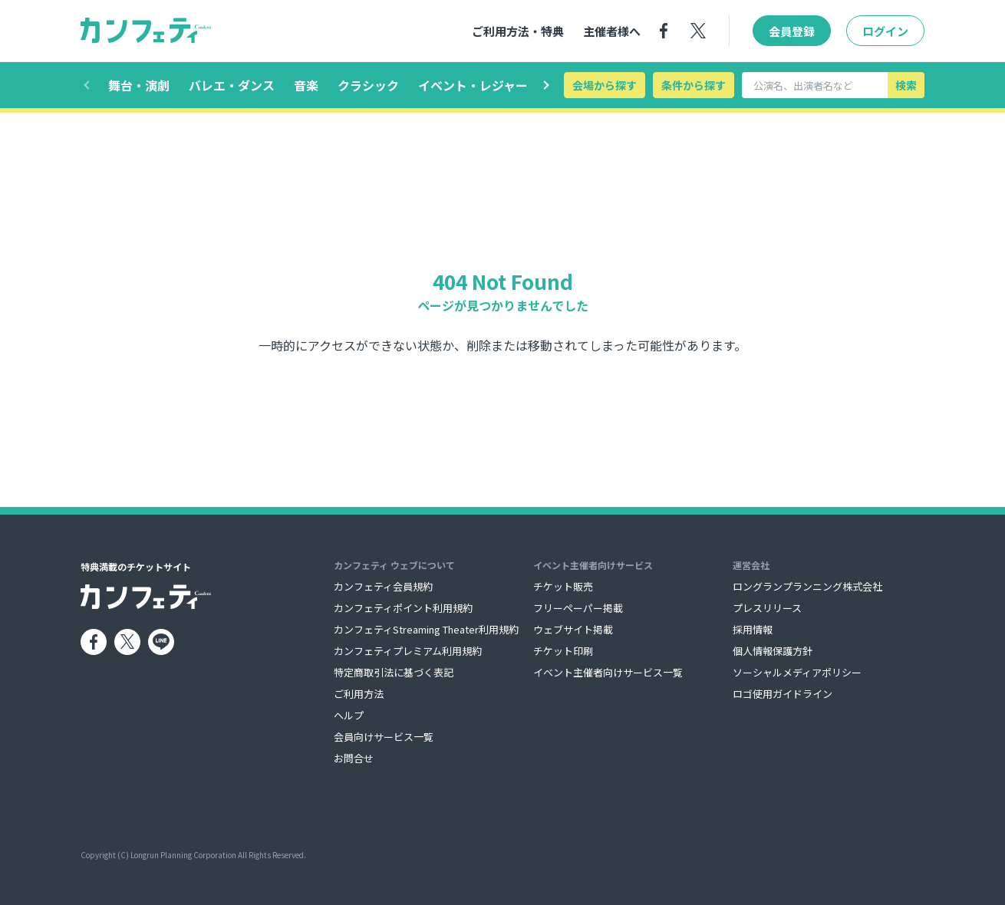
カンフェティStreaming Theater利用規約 (426, 629)
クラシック (368, 85)
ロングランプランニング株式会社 (807, 586)
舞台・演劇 (139, 85)
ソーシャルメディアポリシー (797, 672)
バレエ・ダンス (232, 85)
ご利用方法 (359, 693)
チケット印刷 (563, 650)
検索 (906, 85)
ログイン (885, 31)
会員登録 (792, 31)
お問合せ (354, 758)
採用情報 (753, 629)
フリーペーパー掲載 (578, 608)
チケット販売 (563, 586)
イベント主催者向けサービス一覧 (608, 672)
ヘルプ (349, 715)
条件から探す (693, 85)
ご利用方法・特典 (518, 31)
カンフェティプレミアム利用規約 (408, 650)
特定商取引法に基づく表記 (393, 672)
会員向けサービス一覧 (383, 736)
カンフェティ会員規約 (383, 586)
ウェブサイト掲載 (573, 629)
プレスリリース (767, 608)
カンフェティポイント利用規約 (403, 608)
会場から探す (604, 85)
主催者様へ (612, 31)
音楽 (306, 85)
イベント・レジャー (473, 85)
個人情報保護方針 (772, 650)
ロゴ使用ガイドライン (782, 693)
